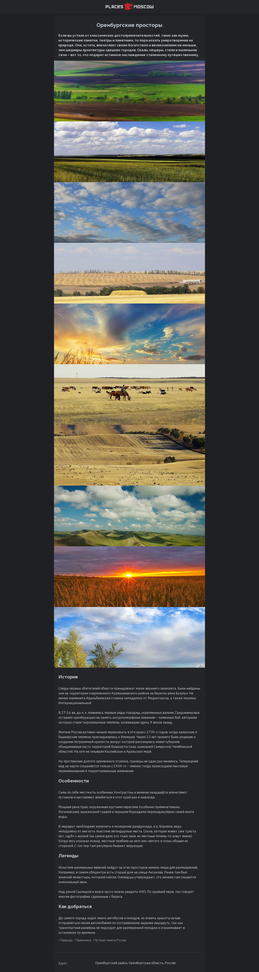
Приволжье (83, 940)
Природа (67, 940)
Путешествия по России (110, 940)
